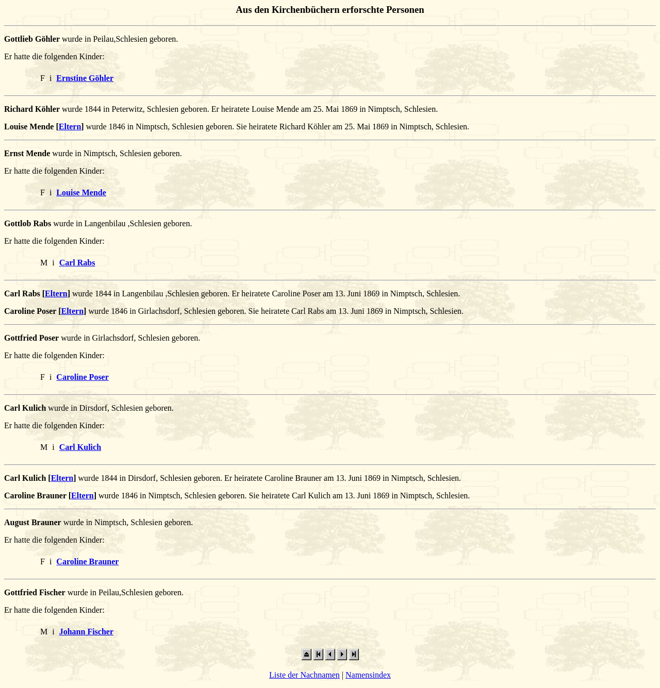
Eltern (70, 126)
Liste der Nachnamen (304, 674)
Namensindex (368, 674)
